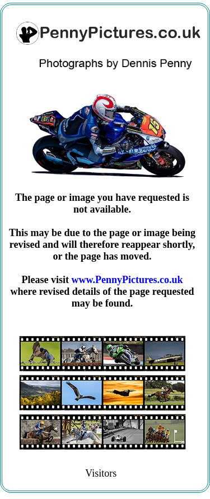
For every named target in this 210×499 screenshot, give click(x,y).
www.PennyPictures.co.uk (127, 279)
